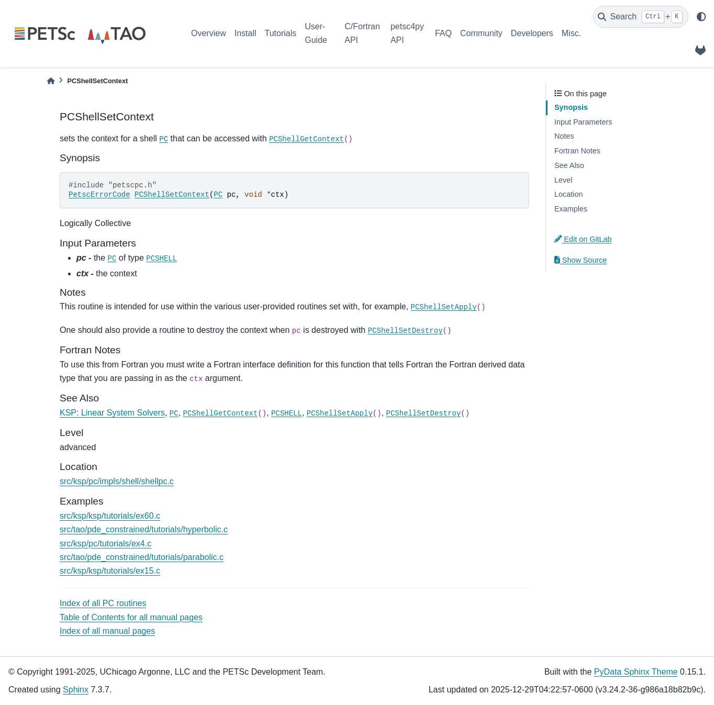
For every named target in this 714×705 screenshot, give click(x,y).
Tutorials (280, 33)
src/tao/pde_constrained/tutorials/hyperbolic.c (144, 529)
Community (481, 33)
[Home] (50, 80)
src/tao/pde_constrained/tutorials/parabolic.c (142, 557)
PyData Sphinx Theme (636, 671)
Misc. (571, 33)
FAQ (443, 33)
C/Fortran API (362, 33)
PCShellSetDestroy (405, 331)
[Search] (640, 17)
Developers (532, 33)
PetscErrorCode (99, 195)
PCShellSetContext (172, 195)
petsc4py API (407, 33)
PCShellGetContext (306, 139)
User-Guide (316, 33)
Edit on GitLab (583, 239)
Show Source (580, 260)
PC (163, 139)
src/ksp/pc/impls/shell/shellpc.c (117, 481)
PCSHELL (161, 258)
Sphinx (75, 689)
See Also (569, 165)
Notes (564, 136)
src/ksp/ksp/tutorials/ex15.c (110, 570)
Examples (570, 209)
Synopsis (571, 107)
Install (245, 33)
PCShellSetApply (444, 307)
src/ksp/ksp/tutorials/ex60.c (110, 515)
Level (563, 180)
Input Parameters (583, 122)
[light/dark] (701, 17)
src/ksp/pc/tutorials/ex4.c (105, 543)
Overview (208, 33)
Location (568, 194)
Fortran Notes (577, 151)
